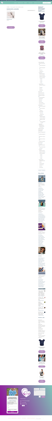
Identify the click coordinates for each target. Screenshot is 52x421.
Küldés (43, 396)
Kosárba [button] (10, 27)
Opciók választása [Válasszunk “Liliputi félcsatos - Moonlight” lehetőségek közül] (42, 381)
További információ (41, 221)
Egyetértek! (12, 411)
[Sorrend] (31, 10)
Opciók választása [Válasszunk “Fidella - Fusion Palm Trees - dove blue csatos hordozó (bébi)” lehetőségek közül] (42, 41)
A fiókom (45, 0)
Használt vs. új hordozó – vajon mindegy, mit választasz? (41, 275)
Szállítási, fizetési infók (40, 0)
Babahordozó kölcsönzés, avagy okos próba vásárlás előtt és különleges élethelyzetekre (41, 209)
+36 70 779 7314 (4, 0)
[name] (12, 405)
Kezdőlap (8, 6)
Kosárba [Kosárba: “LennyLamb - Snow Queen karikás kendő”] (41, 366)
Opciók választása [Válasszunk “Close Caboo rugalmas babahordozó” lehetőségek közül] (42, 25)
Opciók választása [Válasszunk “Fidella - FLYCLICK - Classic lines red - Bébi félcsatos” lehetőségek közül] (42, 57)
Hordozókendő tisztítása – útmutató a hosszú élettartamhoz (41, 231)
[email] (12, 407)
